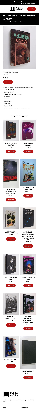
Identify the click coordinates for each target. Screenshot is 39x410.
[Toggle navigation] (5, 9)
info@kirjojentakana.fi (30, 3)
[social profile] (24, 2)
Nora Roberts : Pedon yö (10, 359)
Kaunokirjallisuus (13, 72)
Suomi (24, 3)
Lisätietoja (8, 82)
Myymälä (31, 9)
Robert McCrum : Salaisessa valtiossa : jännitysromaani (11, 191)
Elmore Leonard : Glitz (28, 371)
